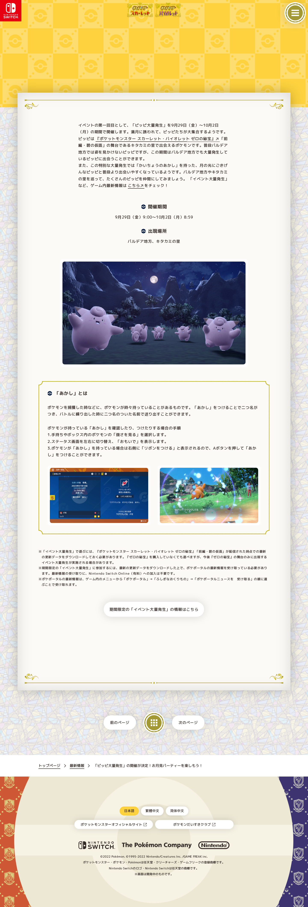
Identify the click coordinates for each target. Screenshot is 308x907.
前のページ (119, 722)
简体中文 (177, 810)
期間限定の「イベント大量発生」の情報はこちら (154, 609)
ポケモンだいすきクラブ (192, 824)
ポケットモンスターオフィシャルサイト (111, 824)
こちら (134, 185)
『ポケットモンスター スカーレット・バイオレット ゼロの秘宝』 (155, 138)
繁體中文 (152, 810)
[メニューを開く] (295, 13)
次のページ (188, 722)
